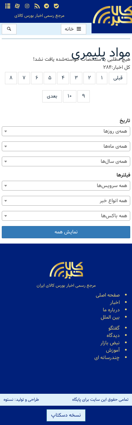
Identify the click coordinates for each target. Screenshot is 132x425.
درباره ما (111, 310)
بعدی (52, 96)
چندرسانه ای (107, 358)
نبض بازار (110, 343)
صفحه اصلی (108, 295)
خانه (73, 29)
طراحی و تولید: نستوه (21, 399)
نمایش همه (66, 232)
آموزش (113, 350)
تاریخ (125, 121)
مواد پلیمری (100, 53)
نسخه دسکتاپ (66, 415)
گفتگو (114, 328)
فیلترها (123, 175)
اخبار (115, 303)
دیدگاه (113, 336)
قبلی (117, 78)
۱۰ (70, 96)
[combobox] (66, 131)
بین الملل (110, 317)
